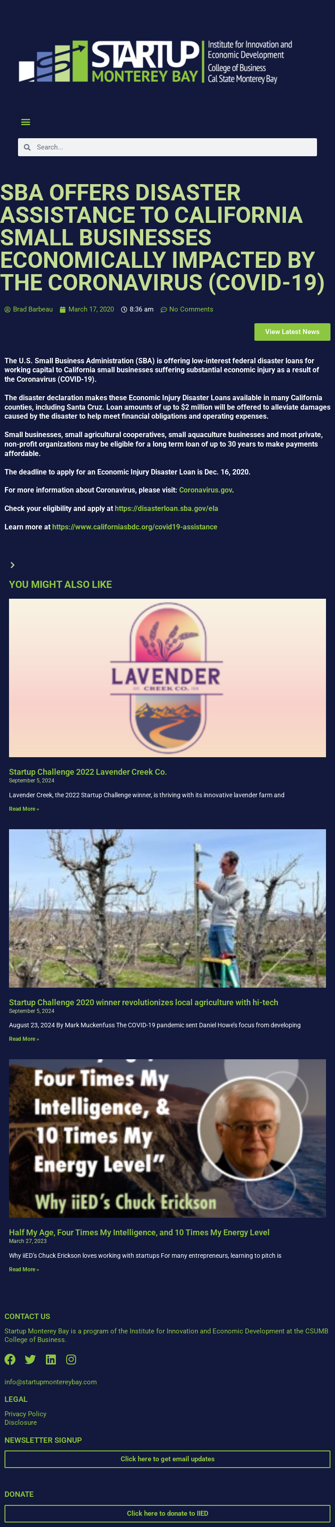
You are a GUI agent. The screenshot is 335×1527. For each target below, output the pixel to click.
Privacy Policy (25, 1414)
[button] (25, 121)
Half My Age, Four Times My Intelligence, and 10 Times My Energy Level (139, 1232)
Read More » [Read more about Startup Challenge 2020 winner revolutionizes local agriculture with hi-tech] (24, 1039)
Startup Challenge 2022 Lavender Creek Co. (88, 772)
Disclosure (21, 1423)
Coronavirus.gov (205, 490)
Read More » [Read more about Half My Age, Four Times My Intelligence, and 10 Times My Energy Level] (24, 1269)
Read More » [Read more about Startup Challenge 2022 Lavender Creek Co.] (24, 809)
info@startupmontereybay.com (51, 1382)
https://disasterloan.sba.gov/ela (166, 508)
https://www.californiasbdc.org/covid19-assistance (134, 527)
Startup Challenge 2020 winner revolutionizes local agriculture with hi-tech (143, 1002)
